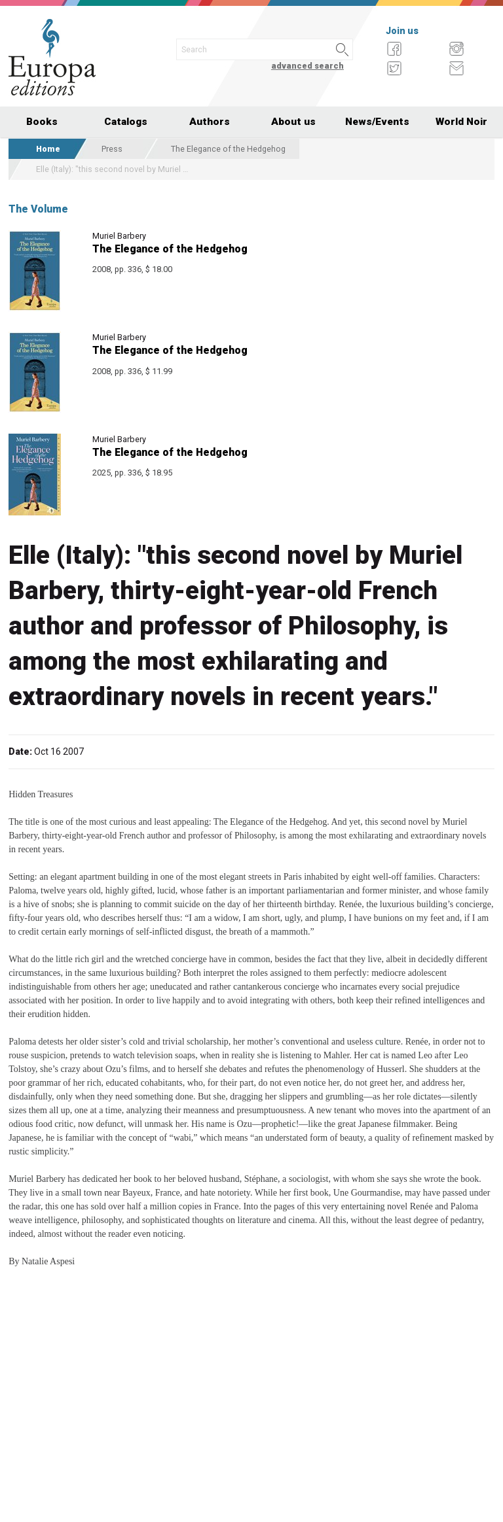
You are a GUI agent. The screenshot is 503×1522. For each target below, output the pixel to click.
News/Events (377, 122)
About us (293, 122)
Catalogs (125, 122)
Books (42, 122)
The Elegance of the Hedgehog (228, 149)
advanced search (307, 66)
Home (48, 149)
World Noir (461, 122)
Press (112, 149)
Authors (209, 122)
